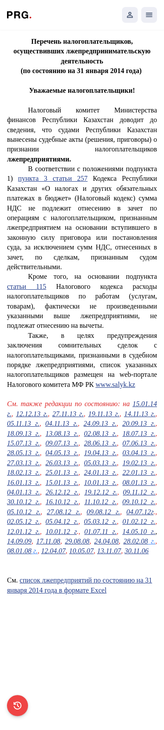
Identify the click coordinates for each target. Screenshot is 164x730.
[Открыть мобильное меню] (149, 15)
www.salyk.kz (116, 384)
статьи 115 (26, 286)
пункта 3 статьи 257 (52, 178)
